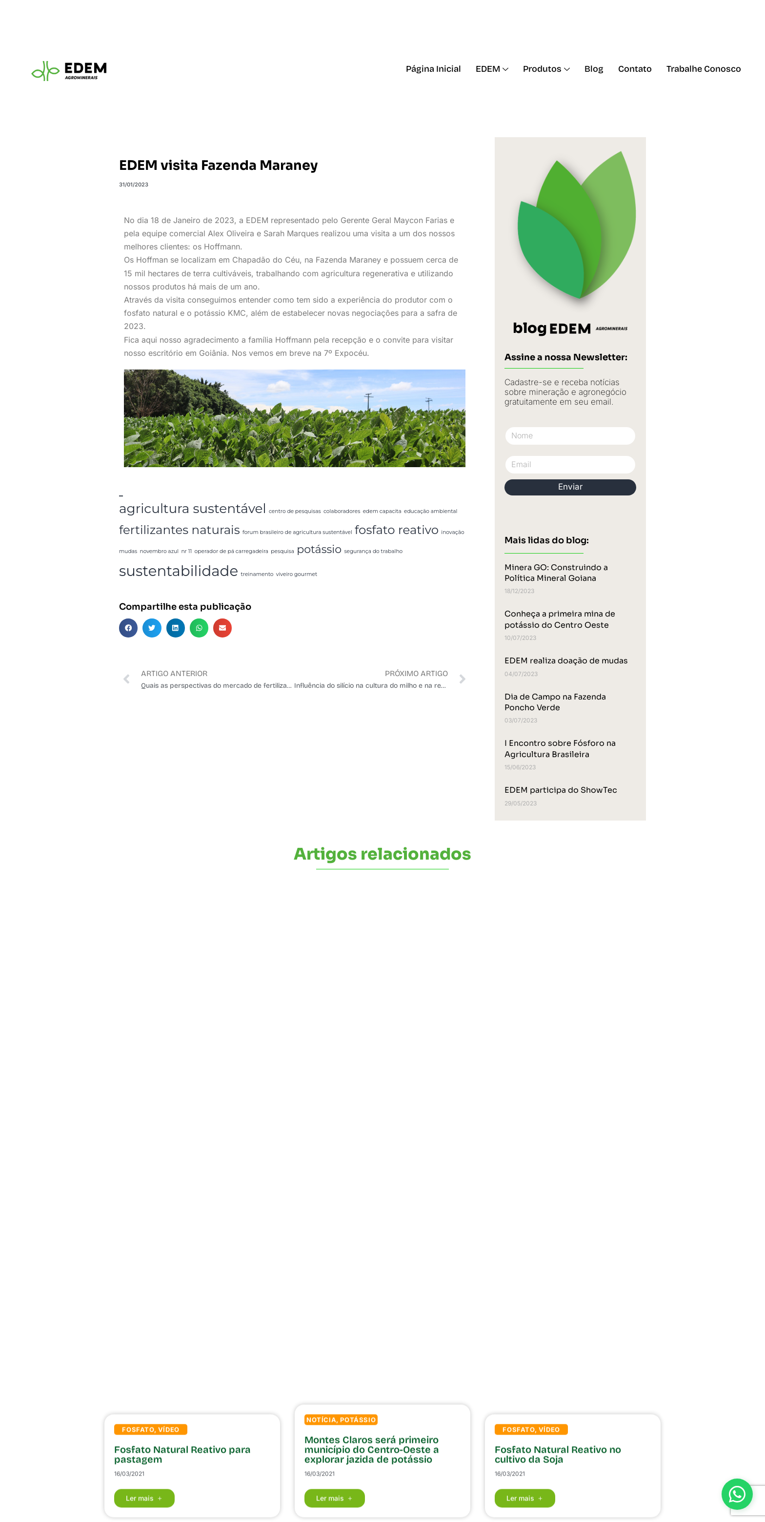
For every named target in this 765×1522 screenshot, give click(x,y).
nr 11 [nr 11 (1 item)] (186, 551)
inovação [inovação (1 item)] (452, 532)
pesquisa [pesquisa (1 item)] (282, 551)
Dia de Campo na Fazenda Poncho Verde (555, 702)
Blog (594, 68)
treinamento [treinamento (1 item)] (257, 574)
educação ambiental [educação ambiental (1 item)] (430, 511)
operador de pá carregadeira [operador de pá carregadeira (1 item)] (231, 551)
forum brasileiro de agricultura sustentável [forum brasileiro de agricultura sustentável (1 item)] (297, 532)
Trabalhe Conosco (703, 68)
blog (530, 328)
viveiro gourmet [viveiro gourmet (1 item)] (297, 574)
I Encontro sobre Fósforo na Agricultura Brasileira (560, 748)
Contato (635, 68)
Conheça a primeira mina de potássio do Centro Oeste (559, 619)
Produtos (546, 69)
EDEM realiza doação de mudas (566, 661)
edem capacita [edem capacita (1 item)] (382, 511)
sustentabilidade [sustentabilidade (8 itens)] (178, 570)
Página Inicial (433, 68)
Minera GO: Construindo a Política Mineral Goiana (556, 572)
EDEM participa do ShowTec (560, 790)
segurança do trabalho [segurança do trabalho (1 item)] (373, 551)
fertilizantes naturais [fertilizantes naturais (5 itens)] (179, 529)
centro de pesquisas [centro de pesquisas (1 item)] (295, 511)
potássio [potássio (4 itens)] (319, 549)
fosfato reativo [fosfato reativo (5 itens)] (397, 529)
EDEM (492, 69)
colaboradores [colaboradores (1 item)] (341, 511)
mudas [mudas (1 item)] (128, 551)
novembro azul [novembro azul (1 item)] (159, 551)
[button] (128, 627)
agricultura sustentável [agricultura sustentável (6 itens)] (192, 508)
